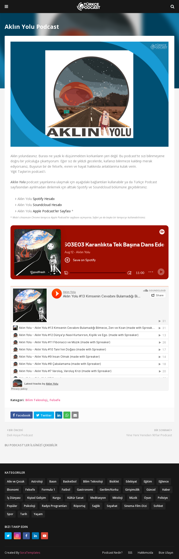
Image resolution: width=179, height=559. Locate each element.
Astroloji (37, 481)
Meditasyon (98, 498)
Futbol (66, 490)
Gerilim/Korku (109, 490)
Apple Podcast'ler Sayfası (52, 211)
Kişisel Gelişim (36, 498)
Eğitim (148, 481)
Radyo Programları (54, 506)
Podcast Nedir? (112, 553)
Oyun (147, 498)
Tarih (23, 514)
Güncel (150, 490)
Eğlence (164, 481)
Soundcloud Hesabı (47, 205)
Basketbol (69, 481)
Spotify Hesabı (44, 198)
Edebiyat (131, 481)
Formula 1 (48, 490)
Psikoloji (29, 506)
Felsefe (55, 400)
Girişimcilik (132, 490)
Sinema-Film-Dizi (135, 506)
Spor (10, 514)
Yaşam (38, 514)
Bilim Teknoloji (36, 400)
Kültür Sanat (75, 498)
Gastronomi (85, 490)
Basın (52, 481)
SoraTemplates (30, 553)
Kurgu (57, 498)
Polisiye (163, 498)
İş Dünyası (14, 498)
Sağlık (96, 506)
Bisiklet (114, 481)
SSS (130, 553)
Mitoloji (118, 498)
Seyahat (112, 506)
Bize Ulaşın (166, 553)
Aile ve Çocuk (15, 481)
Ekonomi (13, 490)
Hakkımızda (145, 553)
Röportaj (79, 506)
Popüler (12, 506)
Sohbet (158, 506)
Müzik (133, 498)
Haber (166, 490)
